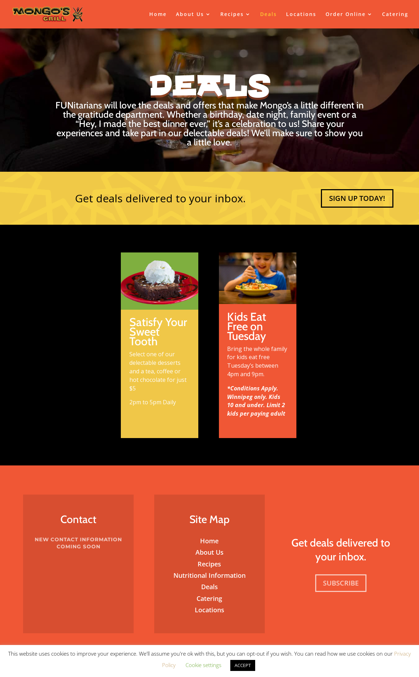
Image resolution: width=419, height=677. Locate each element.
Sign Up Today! (357, 198)
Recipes (232, 14)
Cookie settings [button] (203, 664)
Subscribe (340, 583)
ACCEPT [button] (243, 665)
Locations (301, 14)
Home (158, 14)
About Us (190, 14)
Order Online (346, 14)
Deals (268, 14)
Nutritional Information (209, 575)
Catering (395, 14)
